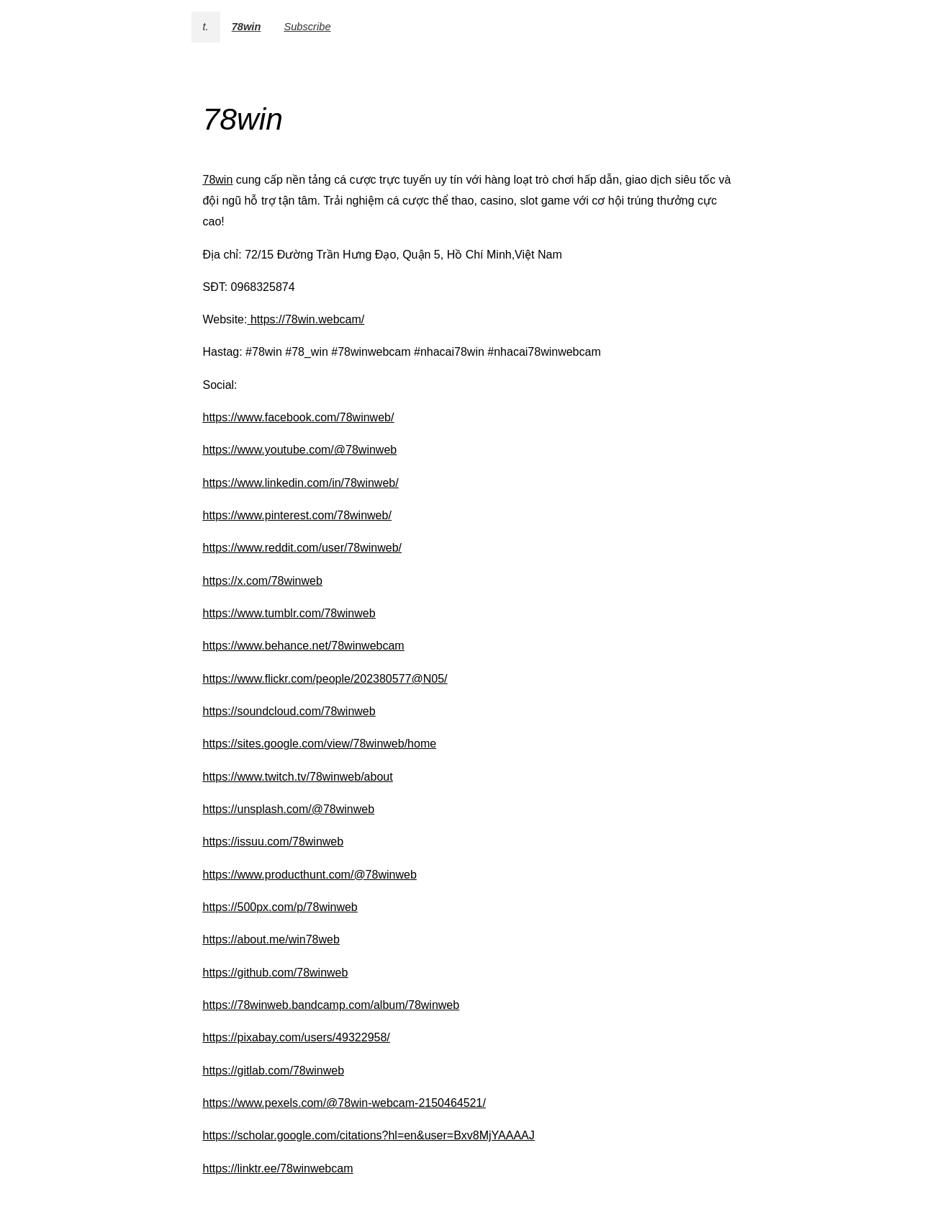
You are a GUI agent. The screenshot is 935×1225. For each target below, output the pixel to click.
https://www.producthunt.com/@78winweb (310, 875)
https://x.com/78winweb (262, 581)
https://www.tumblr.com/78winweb (289, 613)
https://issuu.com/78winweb (273, 841)
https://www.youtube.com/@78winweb (300, 450)
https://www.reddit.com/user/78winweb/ (302, 548)
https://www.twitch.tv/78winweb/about (298, 777)
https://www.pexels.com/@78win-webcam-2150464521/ (344, 1103)
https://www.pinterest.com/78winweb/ (297, 515)
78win (246, 26)
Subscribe (307, 26)
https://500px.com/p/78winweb (280, 907)
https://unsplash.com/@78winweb (289, 809)
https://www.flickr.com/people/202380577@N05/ (325, 679)
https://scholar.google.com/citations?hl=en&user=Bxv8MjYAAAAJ (369, 1135)
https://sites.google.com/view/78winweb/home (320, 743)
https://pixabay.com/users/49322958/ (296, 1037)
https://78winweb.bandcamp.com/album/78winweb (331, 1005)
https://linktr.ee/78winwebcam (278, 1168)
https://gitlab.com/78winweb (274, 1070)
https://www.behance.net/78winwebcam (304, 646)
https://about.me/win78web (271, 939)
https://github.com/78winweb (275, 972)
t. (206, 26)
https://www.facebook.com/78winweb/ (298, 417)
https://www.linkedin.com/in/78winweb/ (301, 483)
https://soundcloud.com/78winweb (289, 711)
